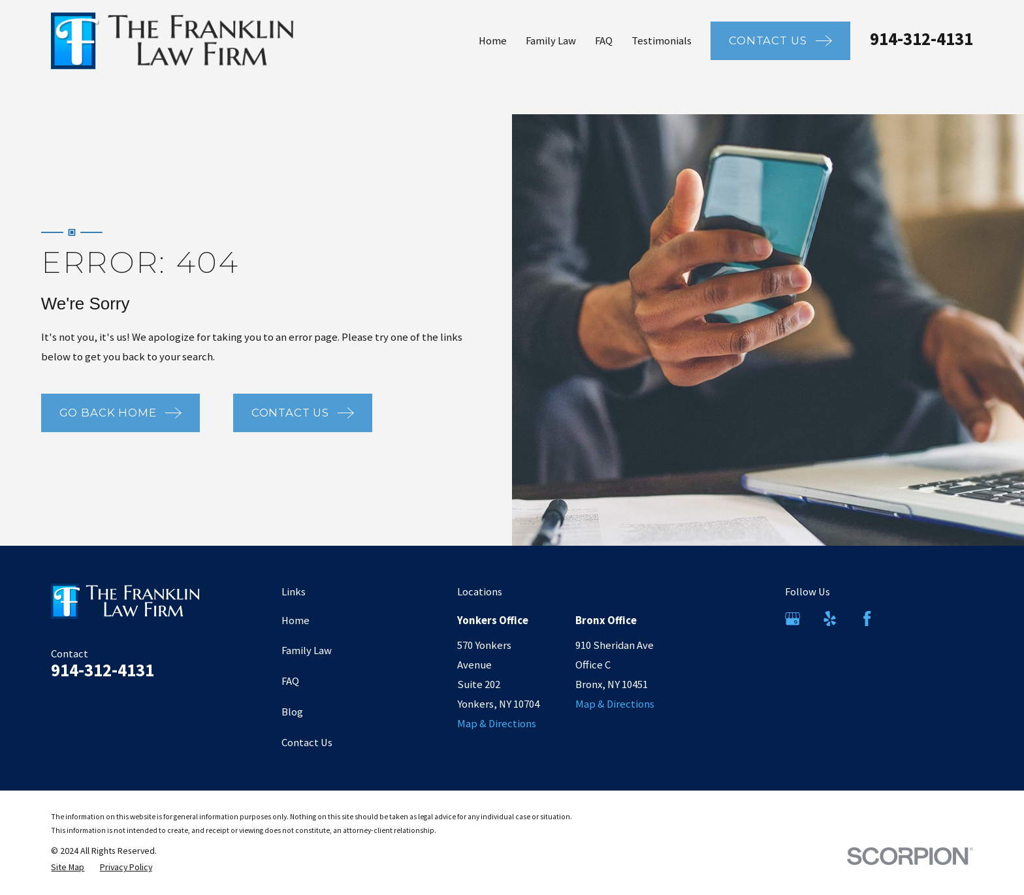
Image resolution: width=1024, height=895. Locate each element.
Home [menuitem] (493, 41)
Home (295, 620)
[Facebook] (866, 618)
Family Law (306, 650)
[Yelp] (829, 618)
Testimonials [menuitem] (662, 41)
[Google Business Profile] (792, 618)
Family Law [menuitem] (551, 41)
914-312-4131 (921, 39)
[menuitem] (67, 867)
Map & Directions (496, 723)
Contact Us (306, 742)
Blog (292, 712)
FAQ (290, 681)
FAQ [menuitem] (604, 41)
